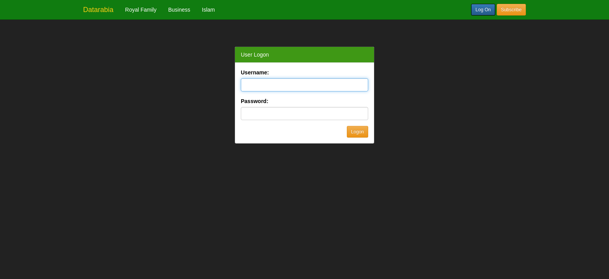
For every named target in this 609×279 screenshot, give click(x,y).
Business (179, 10)
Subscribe (511, 9)
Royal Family (141, 10)
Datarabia (98, 10)
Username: (255, 72)
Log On (483, 9)
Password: (254, 101)
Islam (208, 10)
